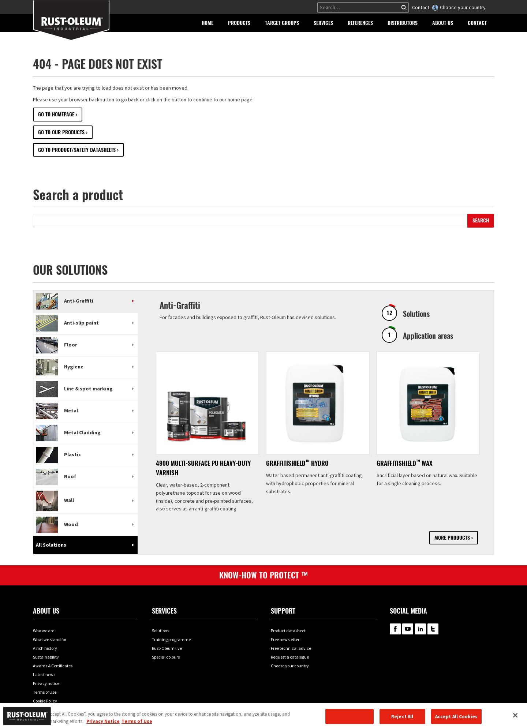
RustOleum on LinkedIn (420, 628)
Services (164, 610)
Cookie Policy (45, 701)
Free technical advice (291, 648)
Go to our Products (61, 132)
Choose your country (463, 7)
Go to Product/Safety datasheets (77, 149)
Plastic (58, 454)
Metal (57, 410)
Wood (57, 524)
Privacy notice (46, 683)
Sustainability (46, 657)
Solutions (160, 630)
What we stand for (49, 639)
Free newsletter (285, 639)
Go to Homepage (56, 114)
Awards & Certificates (52, 665)
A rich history (45, 648)
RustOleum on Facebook (395, 628)
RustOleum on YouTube (407, 628)
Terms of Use (44, 692)
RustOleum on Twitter (432, 628)
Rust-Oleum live (167, 648)
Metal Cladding (68, 432)
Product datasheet (288, 630)
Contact (420, 7)
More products (452, 537)
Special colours (166, 657)
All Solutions (51, 544)
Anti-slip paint (67, 322)
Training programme (171, 639)
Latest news (44, 674)
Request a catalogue (290, 657)
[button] (239, 23)
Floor (56, 344)
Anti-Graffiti (64, 300)
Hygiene (59, 366)
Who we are (43, 630)
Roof (56, 476)
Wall (55, 500)
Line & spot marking (74, 388)
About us (46, 610)
